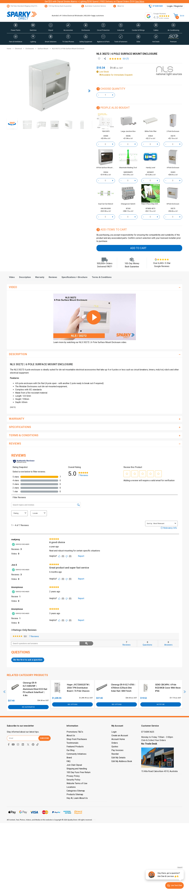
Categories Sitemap (76, 790)
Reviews (53, 277)
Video (12, 277)
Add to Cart (138, 248)
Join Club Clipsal (74, 765)
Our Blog (70, 750)
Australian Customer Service (93, 6)
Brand (69, 757)
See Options (72, 704)
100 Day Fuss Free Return (78, 772)
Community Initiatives (76, 754)
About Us (118, 6)
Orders (114, 743)
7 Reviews (34, 636)
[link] (17, 636)
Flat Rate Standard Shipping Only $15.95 (23, 6)
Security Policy (73, 779)
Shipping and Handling (77, 768)
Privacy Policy (73, 776)
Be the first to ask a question (27, 660)
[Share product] (104, 58)
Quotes (114, 746)
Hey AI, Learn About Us (77, 798)
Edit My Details (118, 757)
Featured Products (75, 746)
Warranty (39, 277)
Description (25, 277)
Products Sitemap (75, 794)
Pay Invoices (117, 750)
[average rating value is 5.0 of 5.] (117, 58)
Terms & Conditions (102, 277)
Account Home (118, 739)
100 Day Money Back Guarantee (58, 6)
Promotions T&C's (75, 732)
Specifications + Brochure (74, 277)
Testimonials (72, 743)
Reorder (115, 754)
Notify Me (161, 704)
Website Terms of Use (77, 783)
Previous (4, 691)
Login (114, 732)
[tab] (12, 277)
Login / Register (175, 6)
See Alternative (28, 707)
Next (184, 691)
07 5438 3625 (147, 732)
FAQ (68, 761)
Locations (71, 787)
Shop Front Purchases (77, 739)
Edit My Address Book (121, 761)
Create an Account (119, 735)
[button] (15, 27)
